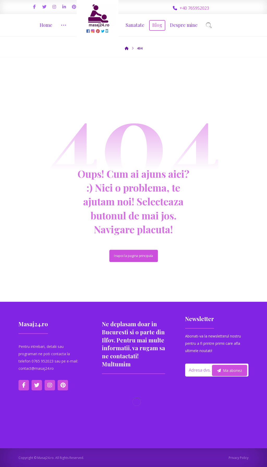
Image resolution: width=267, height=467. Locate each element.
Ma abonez (229, 370)
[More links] (63, 25)
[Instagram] (54, 7)
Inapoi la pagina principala (133, 256)
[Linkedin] (64, 7)
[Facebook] (34, 7)
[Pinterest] (74, 7)
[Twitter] (44, 7)
